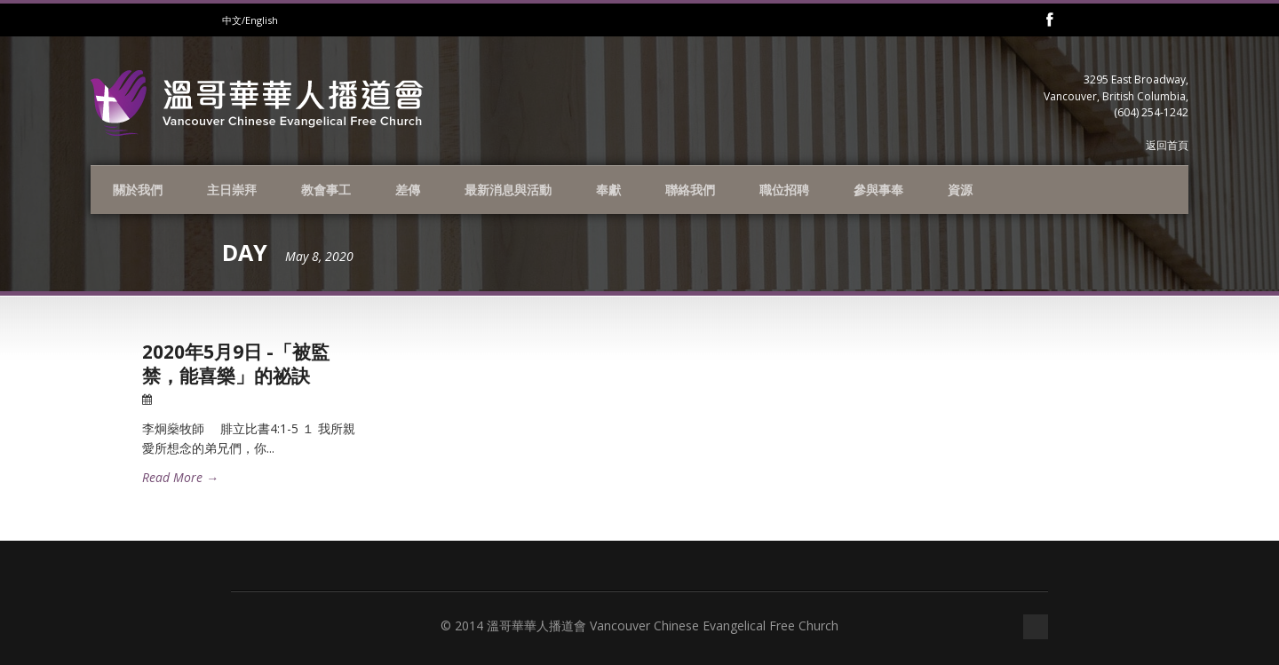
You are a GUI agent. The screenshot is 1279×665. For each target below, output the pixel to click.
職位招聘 (784, 189)
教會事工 (326, 189)
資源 (960, 189)
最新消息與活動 (508, 189)
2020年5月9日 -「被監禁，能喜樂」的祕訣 (236, 363)
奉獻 (608, 189)
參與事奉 (878, 189)
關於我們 (138, 189)
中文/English (250, 20)
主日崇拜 (232, 189)
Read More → (180, 477)
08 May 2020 (189, 399)
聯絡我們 (690, 189)
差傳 (407, 189)
